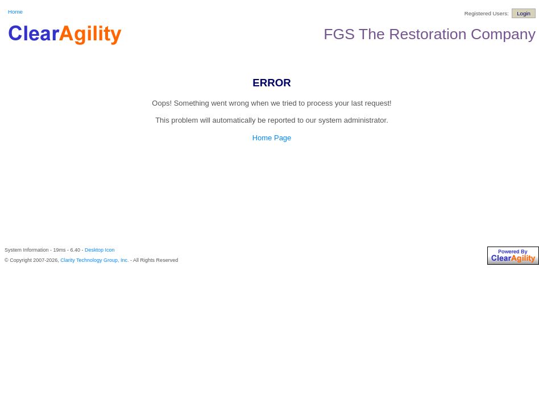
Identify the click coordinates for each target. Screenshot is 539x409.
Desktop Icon (100, 250)
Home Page (272, 137)
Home (15, 12)
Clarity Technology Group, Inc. (94, 260)
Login (523, 13)
